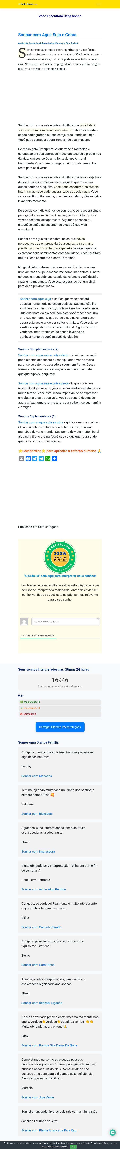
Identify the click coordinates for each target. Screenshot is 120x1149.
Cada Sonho (25, 4)
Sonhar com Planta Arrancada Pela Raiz (49, 1130)
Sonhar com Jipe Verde (37, 1097)
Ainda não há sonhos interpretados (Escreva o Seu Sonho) (48, 43)
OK (73, 1147)
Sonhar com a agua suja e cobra (40, 422)
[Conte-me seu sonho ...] (65, 621)
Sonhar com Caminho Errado (41, 927)
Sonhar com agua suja (35, 299)
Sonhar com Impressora (38, 851)
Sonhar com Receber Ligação (41, 1003)
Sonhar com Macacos (36, 776)
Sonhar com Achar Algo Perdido (43, 889)
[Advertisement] (60, 99)
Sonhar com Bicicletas (37, 814)
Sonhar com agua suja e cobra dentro (44, 355)
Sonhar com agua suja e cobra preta (43, 383)
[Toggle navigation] (98, 4)
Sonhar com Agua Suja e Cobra (47, 34)
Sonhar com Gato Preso (38, 965)
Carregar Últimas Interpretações (60, 727)
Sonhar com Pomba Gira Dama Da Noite (49, 1045)
